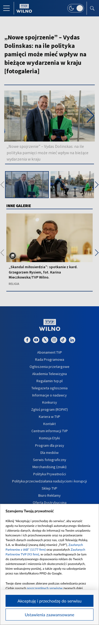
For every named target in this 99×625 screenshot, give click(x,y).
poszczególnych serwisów (45, 588)
